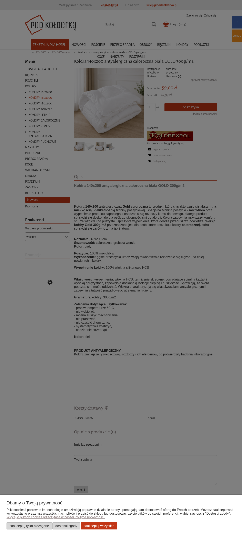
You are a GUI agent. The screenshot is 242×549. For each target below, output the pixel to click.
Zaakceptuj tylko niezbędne (29, 526)
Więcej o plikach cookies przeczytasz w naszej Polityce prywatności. (56, 517)
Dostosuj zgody (66, 526)
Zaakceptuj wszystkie (99, 526)
